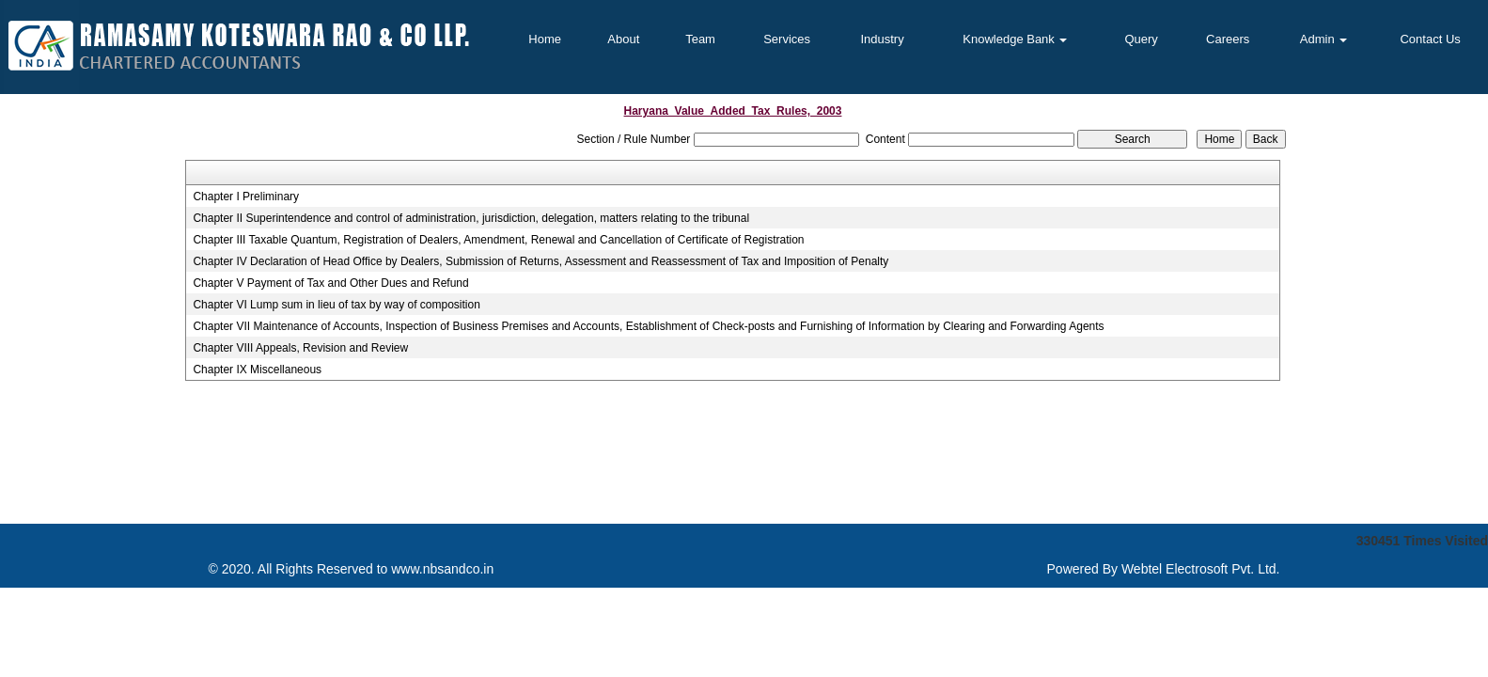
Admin (1323, 39)
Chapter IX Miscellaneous (257, 369)
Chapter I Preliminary (246, 196)
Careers (1227, 39)
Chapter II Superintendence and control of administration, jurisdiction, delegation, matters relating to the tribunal (471, 218)
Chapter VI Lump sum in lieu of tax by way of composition (336, 304)
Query (1140, 39)
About (623, 39)
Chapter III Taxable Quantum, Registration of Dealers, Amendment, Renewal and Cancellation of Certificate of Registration (498, 239)
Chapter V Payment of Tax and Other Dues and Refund (330, 283)
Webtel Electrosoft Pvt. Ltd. (1200, 568)
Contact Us (1430, 39)
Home (544, 39)
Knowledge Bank (1015, 39)
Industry (881, 39)
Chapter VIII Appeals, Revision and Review (300, 347)
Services (786, 39)
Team (700, 39)
